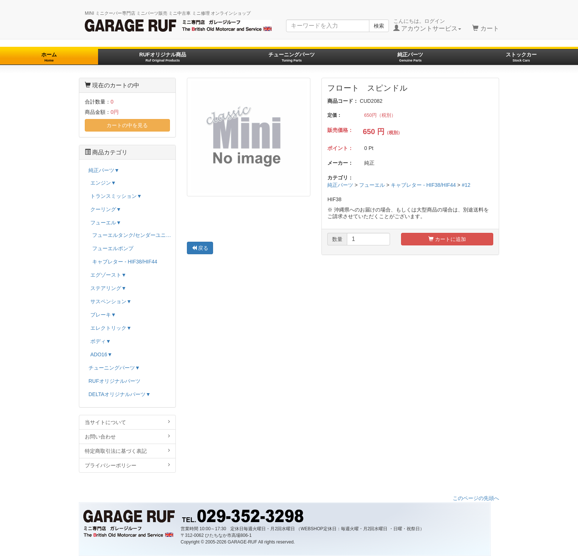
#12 (466, 185)
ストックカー (521, 57)
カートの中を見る (127, 125)
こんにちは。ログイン (427, 25)
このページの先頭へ (476, 498)
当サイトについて (127, 422)
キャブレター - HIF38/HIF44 (423, 185)
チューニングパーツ (291, 57)
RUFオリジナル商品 (162, 57)
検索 (379, 26)
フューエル (372, 185)
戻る (200, 248)
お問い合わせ (127, 436)
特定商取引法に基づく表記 (127, 451)
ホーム (49, 57)
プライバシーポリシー (127, 465)
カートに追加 (447, 239)
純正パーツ (410, 57)
